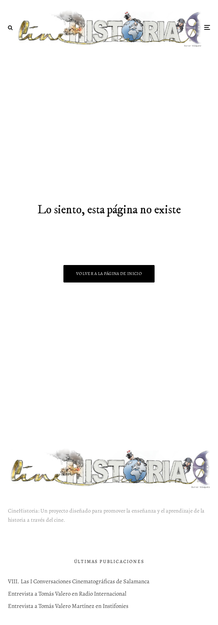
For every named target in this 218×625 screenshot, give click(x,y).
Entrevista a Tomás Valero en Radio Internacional (67, 594)
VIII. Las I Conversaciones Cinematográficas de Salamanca (78, 581)
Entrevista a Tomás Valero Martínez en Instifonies (68, 606)
